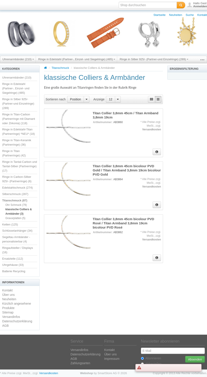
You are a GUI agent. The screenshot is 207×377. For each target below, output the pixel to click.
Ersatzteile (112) (12, 258)
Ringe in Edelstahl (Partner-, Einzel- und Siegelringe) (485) (76, 59)
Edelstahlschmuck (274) (17, 187)
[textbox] (148, 5)
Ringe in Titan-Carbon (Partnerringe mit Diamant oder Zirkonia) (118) (18, 119)
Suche (190, 15)
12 (110, 99)
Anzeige (99, 99)
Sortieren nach (56, 99)
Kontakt (202, 15)
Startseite (159, 15)
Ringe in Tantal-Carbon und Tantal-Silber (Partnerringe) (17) (19, 166)
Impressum (111, 358)
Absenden (195, 359)
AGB (5, 325)
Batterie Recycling (13, 271)
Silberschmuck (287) (15, 194)
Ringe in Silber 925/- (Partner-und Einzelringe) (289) (154, 59)
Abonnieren (151, 358)
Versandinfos (11, 317)
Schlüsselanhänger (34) (17, 230)
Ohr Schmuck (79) (16, 204)
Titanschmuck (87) (14, 200)
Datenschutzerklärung (17, 321)
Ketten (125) (10, 224)
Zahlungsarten (80, 363)
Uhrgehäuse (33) (13, 264)
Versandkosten (151, 129)
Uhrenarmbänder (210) (18, 59)
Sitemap (7, 312)
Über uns (8, 294)
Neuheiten (175, 15)
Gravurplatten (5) (15, 218)
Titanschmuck (60, 67)
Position (75, 99)
